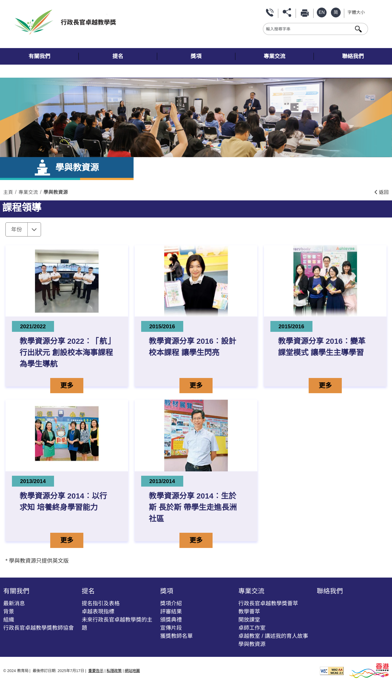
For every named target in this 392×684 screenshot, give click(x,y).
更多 (71, 384)
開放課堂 (249, 620)
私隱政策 (114, 671)
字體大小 (356, 12)
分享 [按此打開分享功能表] (288, 12)
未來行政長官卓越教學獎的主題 (117, 624)
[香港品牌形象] (369, 670)
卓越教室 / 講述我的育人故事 (273, 636)
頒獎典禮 (171, 620)
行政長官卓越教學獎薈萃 (268, 603)
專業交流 (28, 192)
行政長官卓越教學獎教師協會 (38, 628)
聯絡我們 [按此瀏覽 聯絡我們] (270, 12)
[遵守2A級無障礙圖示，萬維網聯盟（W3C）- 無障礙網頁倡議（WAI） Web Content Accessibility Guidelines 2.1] (332, 670)
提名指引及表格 (101, 603)
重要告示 (95, 671)
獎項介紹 (171, 603)
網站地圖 (132, 671)
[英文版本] (322, 12)
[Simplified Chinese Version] (336, 12)
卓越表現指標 (98, 611)
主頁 (8, 192)
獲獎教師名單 (176, 636)
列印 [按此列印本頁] (305, 12)
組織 (8, 620)
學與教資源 (55, 192)
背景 (8, 611)
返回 (382, 192)
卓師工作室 (251, 628)
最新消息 (14, 603)
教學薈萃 (249, 611)
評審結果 (171, 611)
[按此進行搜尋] (358, 28)
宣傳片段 (171, 628)
